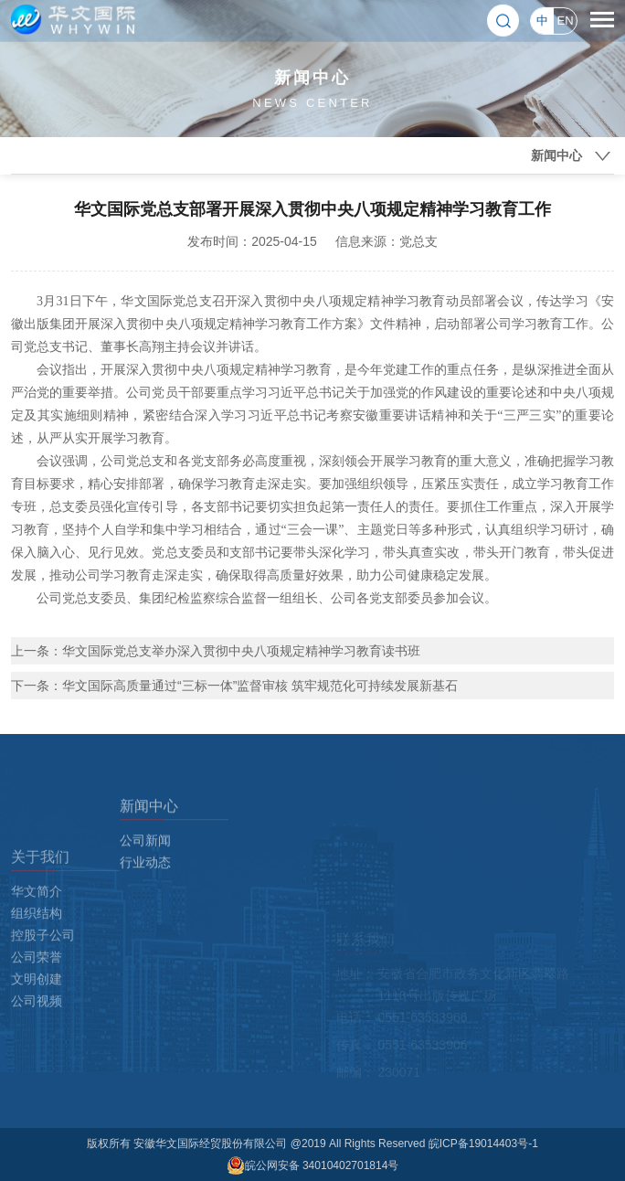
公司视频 (36, 1079)
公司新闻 (145, 882)
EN (564, 19)
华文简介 (36, 970)
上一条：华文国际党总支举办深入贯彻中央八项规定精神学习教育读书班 (215, 651)
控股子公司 (43, 1013)
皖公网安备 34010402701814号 (313, 1165)
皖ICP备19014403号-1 (483, 1143)
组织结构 (36, 991)
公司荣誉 (36, 1035)
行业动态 (145, 904)
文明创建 (36, 1057)
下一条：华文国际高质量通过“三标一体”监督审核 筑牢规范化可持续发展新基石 (234, 685)
